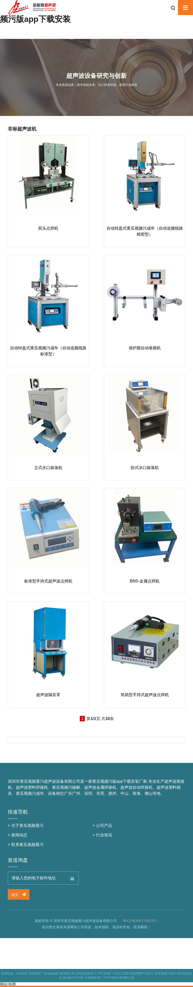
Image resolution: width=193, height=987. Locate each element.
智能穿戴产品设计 (142, 973)
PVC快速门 (105, 973)
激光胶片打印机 (73, 977)
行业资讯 (104, 835)
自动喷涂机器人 (86, 973)
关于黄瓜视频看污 (27, 825)
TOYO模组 (111, 977)
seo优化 (21, 973)
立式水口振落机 (48, 468)
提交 (18, 894)
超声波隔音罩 (48, 695)
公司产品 (104, 825)
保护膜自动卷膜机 (145, 348)
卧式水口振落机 (145, 468)
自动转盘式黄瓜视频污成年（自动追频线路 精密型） (145, 231)
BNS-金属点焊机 (145, 581)
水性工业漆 (121, 973)
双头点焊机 (48, 228)
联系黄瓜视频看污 (27, 844)
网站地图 (8, 984)
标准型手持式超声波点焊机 (48, 581)
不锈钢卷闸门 (94, 977)
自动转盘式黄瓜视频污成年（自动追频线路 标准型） (48, 351)
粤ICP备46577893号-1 (140, 921)
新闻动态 (19, 835)
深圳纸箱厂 (35, 973)
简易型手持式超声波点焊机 (145, 695)
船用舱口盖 (126, 977)
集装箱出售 (67, 973)
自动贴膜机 (51, 973)
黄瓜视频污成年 (165, 973)
